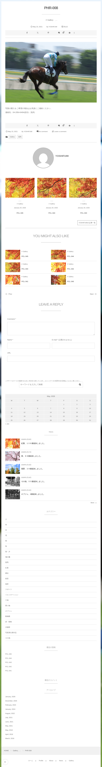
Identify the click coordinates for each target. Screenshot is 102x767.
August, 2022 (10, 713)
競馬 (19, 137)
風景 (6, 584)
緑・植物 (8, 622)
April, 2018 (9, 734)
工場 (6, 600)
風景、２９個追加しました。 (32, 469)
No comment (43, 131)
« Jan (7, 424)
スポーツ (8, 589)
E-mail (54, 340)
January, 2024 (10, 709)
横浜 (6, 573)
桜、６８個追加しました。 (31, 456)
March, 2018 (9, 738)
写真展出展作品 (10, 633)
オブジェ (8, 611)
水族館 (7, 627)
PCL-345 (8, 654)
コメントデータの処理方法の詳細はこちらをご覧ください (62, 381)
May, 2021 (9, 726)
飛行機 (7, 557)
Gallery (50, 20)
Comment (11, 319)
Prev (8, 294)
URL (9, 353)
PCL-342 (8, 667)
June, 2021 (9, 722)
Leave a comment (60, 131)
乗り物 (7, 606)
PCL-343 (8, 662)
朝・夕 (7, 552)
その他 (7, 638)
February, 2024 (10, 705)
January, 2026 (10, 697)
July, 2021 (8, 717)
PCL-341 (8, 671)
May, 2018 (9, 730)
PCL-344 (8, 658)
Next (93, 294)
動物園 (7, 616)
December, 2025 (11, 701)
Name (9, 340)
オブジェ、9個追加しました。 (33, 494)
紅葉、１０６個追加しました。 (33, 443)
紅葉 (6, 568)
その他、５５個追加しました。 (33, 481)
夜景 (6, 579)
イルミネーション (11, 595)
